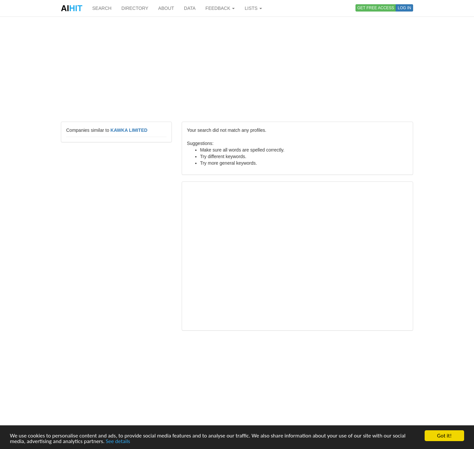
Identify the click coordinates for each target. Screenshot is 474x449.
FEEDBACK (220, 8)
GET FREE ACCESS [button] (375, 8)
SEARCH (101, 8)
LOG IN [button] (404, 8)
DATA (190, 8)
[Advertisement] (237, 69)
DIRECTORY (134, 8)
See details (118, 441)
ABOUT (166, 8)
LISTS (253, 8)
